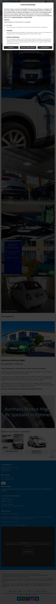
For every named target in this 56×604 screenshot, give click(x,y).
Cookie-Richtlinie (27, 17)
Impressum (6, 19)
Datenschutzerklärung (17, 17)
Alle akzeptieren (45, 47)
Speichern (11, 47)
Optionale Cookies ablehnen (28, 47)
